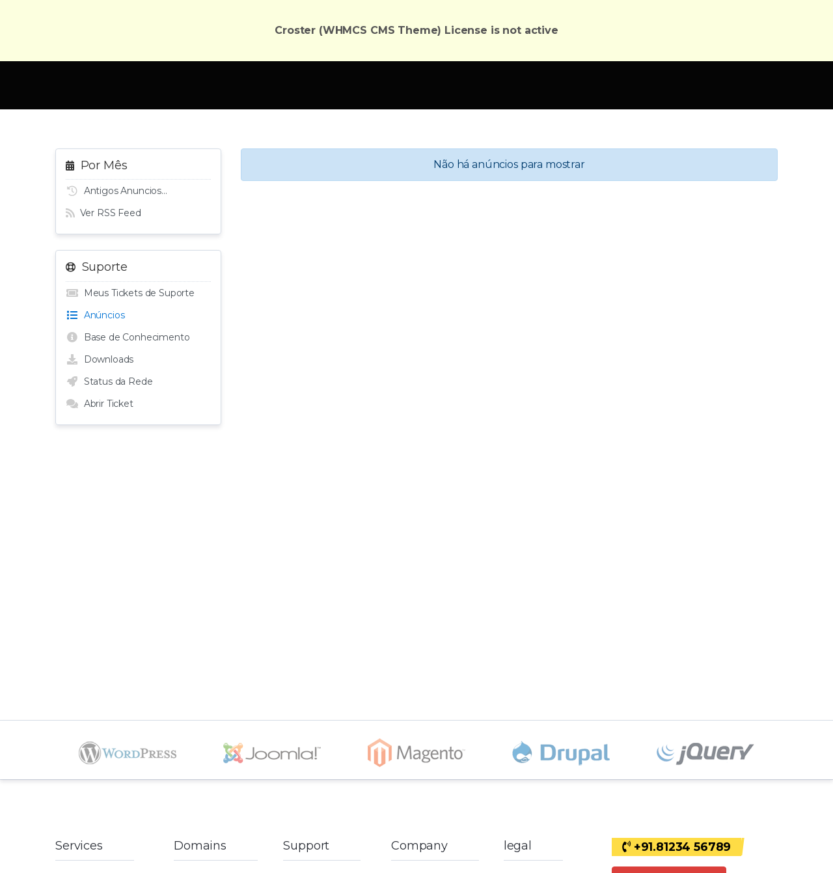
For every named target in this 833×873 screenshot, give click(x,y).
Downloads (99, 359)
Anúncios (95, 315)
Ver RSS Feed (103, 213)
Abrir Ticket (99, 403)
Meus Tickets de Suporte (130, 293)
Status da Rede (109, 381)
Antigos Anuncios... (116, 191)
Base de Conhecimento (127, 337)
